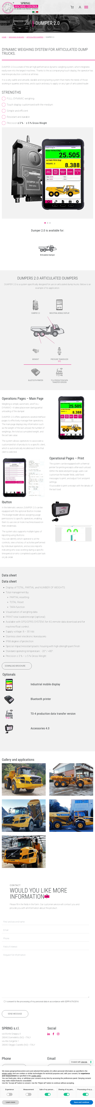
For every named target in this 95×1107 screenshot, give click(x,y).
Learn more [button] (10, 1102)
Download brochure (15, 677)
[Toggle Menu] (86, 7)
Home (4, 37)
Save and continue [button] (81, 1102)
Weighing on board (16, 37)
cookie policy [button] (36, 1076)
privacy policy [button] (7, 1073)
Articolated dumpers (34, 37)
